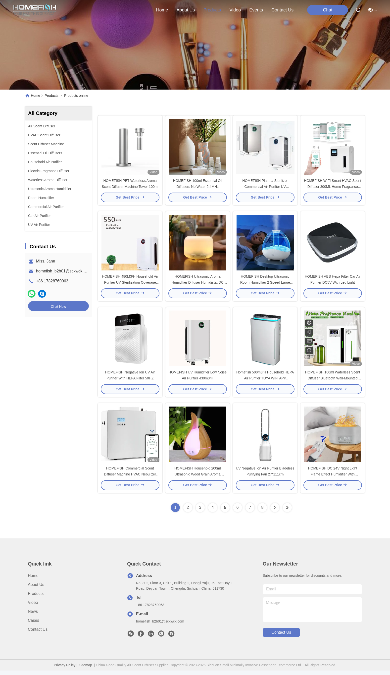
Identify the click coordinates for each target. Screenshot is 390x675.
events (256, 9)
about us (185, 9)
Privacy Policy (64, 670)
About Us (36, 589)
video (235, 9)
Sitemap (85, 670)
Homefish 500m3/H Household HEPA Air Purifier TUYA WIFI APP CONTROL (265, 382)
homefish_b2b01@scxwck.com (63, 271)
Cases (33, 625)
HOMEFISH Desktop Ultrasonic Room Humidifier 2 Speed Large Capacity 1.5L (265, 285)
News (33, 616)
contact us (282, 9)
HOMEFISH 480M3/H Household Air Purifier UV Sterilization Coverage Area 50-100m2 (130, 285)
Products (51, 96)
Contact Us (38, 634)
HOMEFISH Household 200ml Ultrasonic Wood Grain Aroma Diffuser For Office (197, 479)
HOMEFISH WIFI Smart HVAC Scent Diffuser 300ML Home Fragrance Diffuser (332, 188)
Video (33, 607)
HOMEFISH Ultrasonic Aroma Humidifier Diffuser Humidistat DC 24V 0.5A (198, 285)
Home (162, 9)
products (212, 9)
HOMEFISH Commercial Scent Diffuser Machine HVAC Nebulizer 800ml (130, 479)
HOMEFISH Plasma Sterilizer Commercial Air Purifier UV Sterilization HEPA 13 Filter (265, 188)
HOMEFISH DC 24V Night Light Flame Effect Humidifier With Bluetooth (332, 479)
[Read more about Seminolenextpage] (274, 512)
